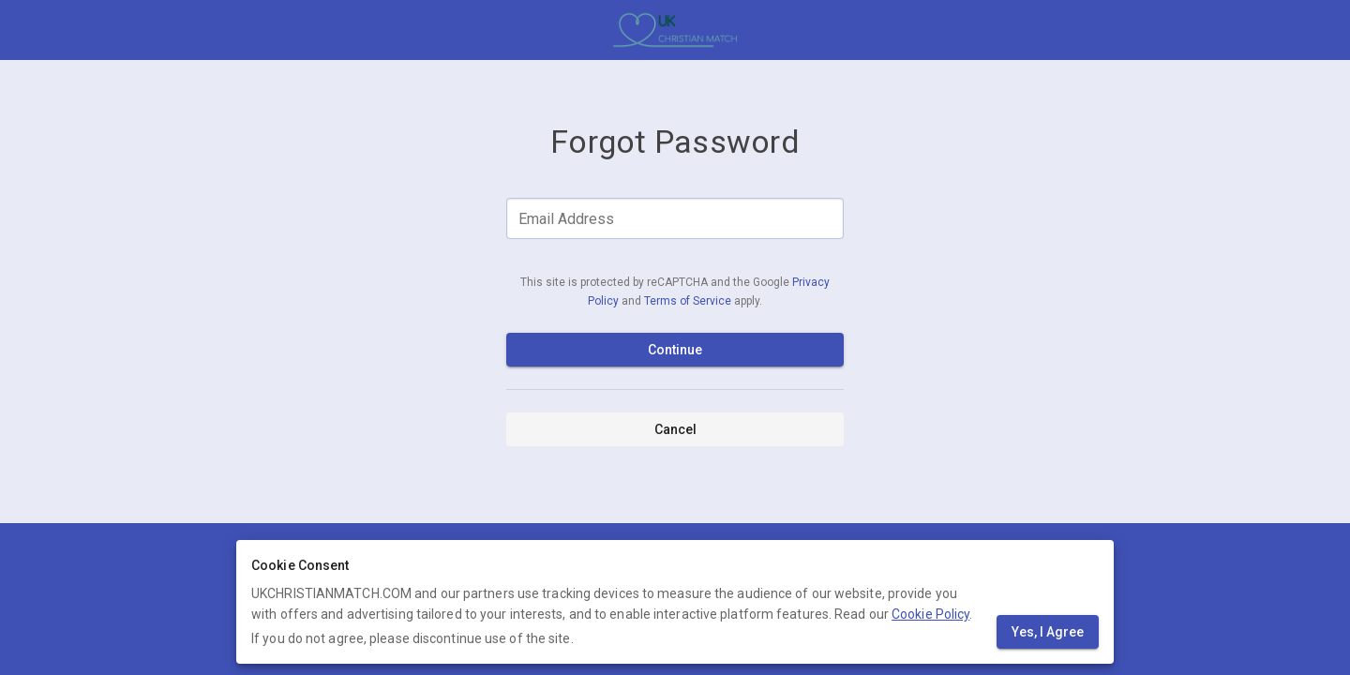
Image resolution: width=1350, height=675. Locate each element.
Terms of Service (689, 301)
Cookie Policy (930, 614)
